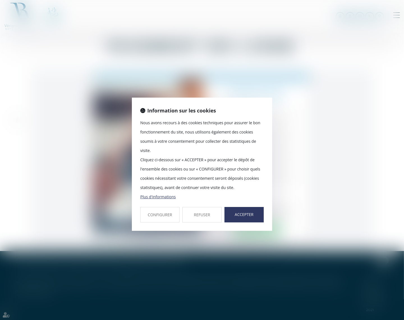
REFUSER (202, 214)
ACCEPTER (244, 214)
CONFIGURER (160, 214)
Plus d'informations (158, 196)
